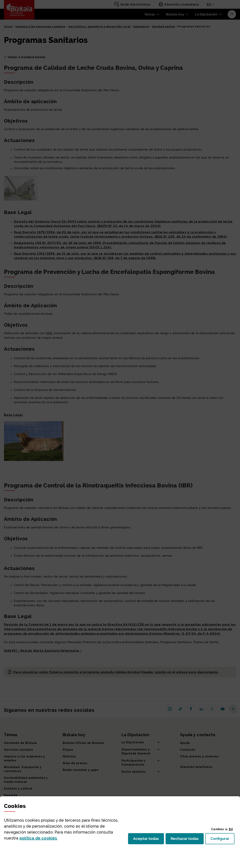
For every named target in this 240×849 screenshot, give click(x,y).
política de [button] (38, 838)
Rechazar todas (187, 840)
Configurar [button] (222, 840)
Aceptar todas (148, 840)
